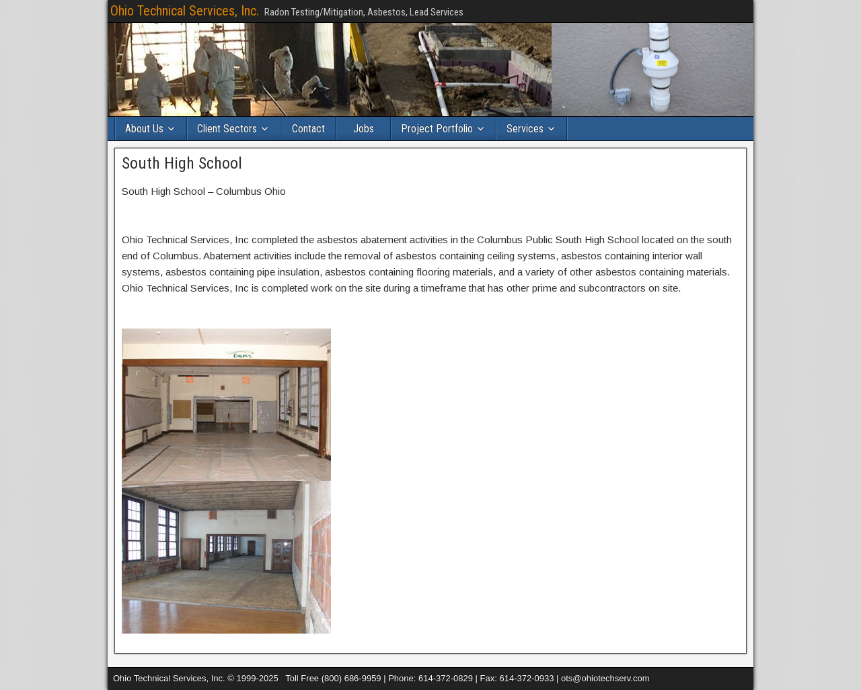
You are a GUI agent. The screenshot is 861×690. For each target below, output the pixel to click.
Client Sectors (227, 128)
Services (525, 128)
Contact (308, 128)
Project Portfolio (437, 128)
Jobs (363, 128)
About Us (144, 128)
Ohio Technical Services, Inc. (184, 11)
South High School (182, 163)
